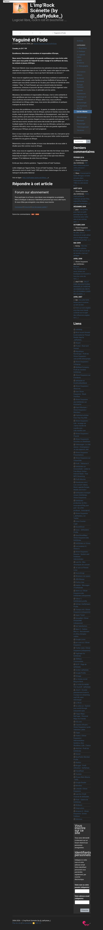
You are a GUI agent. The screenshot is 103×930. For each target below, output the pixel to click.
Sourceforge (80, 573)
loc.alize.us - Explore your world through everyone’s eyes (82, 708)
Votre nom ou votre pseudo (82, 886)
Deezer (78, 754)
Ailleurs (36, 33)
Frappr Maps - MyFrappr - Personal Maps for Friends (81, 716)
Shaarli (78, 343)
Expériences (81, 94)
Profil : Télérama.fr (82, 463)
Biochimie (80, 81)
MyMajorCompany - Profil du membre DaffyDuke (82, 369)
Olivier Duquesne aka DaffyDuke (45, 44)
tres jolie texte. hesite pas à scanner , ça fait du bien (82, 302)
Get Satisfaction (81, 626)
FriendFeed (80, 771)
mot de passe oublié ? (39, 207)
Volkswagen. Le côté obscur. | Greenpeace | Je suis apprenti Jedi (82, 447)
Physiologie (81, 124)
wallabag (79, 329)
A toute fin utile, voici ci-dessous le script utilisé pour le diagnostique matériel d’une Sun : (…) (82, 235)
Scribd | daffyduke (82, 670)
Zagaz (78, 733)
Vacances (80, 130)
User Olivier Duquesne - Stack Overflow (80, 394)
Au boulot (80, 78)
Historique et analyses (81, 98)
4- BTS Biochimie (80, 61)
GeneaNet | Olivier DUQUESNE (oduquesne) (81, 620)
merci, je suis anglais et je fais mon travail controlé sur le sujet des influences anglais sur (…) (82, 313)
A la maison (81, 72)
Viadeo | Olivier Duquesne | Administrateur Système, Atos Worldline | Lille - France (82, 740)
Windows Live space (83, 576)
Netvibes (79, 786)
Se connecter (27, 923)
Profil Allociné (81, 479)
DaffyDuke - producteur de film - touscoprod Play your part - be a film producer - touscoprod (82, 505)
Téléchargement (83, 127)
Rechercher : (78, 138)
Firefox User (80, 582)
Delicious (79, 819)
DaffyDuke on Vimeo (83, 543)
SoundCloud (80, 527)
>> (88, 141)
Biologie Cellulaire (80, 86)
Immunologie (81, 103)
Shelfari (78, 762)
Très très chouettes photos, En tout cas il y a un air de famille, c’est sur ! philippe (82, 251)
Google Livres (80, 639)
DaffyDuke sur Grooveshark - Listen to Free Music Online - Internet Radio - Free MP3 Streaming (82, 471)
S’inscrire (27, 207)
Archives (80, 41)
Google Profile (81, 673)
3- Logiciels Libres (81, 56)
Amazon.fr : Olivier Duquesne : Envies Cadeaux (81, 813)
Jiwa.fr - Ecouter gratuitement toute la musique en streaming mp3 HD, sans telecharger (82, 695)
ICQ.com (79, 722)
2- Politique (81, 51)
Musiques (80, 120)
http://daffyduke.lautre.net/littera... (34, 178)
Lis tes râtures (47, 33)
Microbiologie (82, 117)
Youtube (78, 774)
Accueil (16, 33)
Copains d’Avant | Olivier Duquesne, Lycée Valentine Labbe (82, 727)
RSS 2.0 (37, 923)
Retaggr (78, 676)
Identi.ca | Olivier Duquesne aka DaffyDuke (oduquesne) (82, 593)
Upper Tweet (80, 615)
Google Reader (81, 783)
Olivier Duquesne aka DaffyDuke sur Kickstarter (81, 402)
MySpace (79, 805)
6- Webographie (82, 66)
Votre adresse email (82, 897)
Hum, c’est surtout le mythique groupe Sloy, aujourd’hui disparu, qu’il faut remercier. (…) (82, 199)
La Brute (79, 703)
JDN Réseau (80, 579)
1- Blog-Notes (26, 33)
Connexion (19, 207)
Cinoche (80, 90)
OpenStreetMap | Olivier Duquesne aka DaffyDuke (81, 537)
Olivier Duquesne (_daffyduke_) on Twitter (81, 515)
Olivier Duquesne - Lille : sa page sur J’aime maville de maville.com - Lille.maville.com (81, 426)
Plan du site (16, 923)
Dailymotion (80, 808)
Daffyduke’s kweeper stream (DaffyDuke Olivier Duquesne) (82, 495)
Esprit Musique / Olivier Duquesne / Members (80, 409)
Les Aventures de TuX (82, 107)
